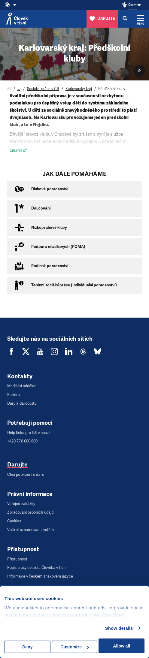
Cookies (14, 521)
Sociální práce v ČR (43, 89)
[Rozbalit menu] (140, 19)
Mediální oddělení (22, 385)
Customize (74, 646)
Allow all (121, 646)
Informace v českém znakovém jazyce (40, 576)
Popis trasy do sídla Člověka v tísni (36, 567)
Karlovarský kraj (78, 89)
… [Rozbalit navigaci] (18, 89)
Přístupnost (17, 559)
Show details (119, 628)
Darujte (17, 464)
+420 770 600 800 (22, 441)
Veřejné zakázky (21, 503)
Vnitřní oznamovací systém (30, 529)
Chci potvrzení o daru (25, 474)
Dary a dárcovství (22, 403)
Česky (132, 5)
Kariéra (13, 394)
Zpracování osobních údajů (30, 512)
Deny (27, 646)
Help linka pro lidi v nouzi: (28, 432)
